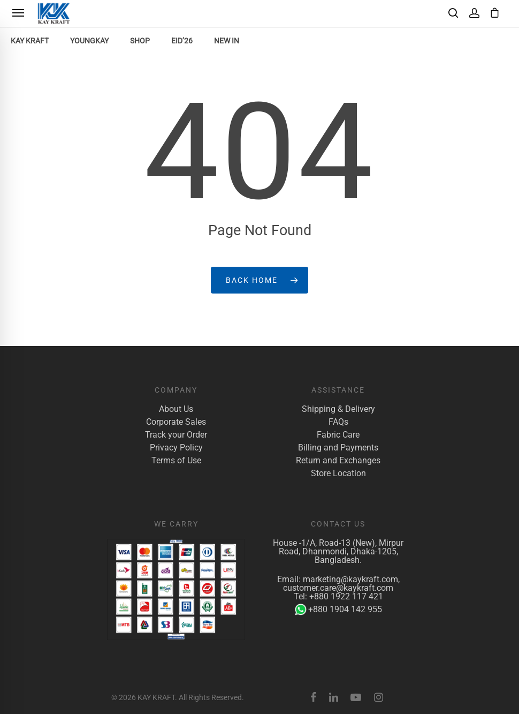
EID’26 (182, 40)
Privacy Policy (176, 448)
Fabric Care (338, 435)
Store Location (338, 473)
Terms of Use (176, 460)
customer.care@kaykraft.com (338, 588)
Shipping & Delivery (338, 409)
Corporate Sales (176, 422)
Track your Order (176, 435)
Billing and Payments (338, 448)
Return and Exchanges (338, 460)
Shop (140, 40)
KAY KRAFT (30, 40)
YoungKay (89, 40)
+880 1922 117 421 (346, 596)
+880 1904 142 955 (338, 609)
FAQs (338, 422)
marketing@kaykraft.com (350, 579)
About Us (176, 409)
